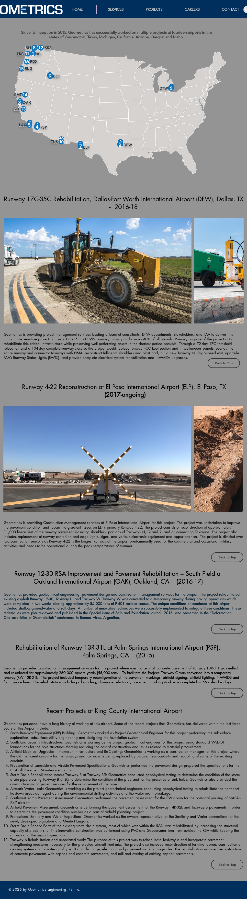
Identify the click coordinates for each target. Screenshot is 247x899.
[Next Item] (235, 271)
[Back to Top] (224, 363)
